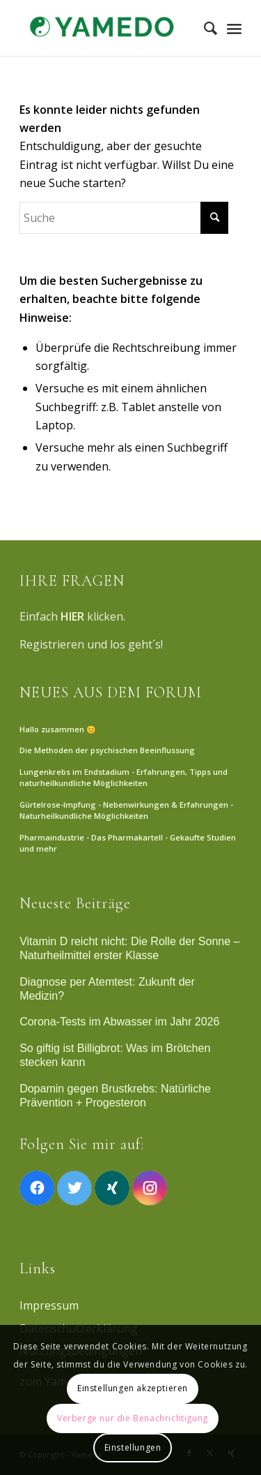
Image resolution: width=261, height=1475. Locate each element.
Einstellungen (132, 1447)
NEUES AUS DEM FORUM (110, 692)
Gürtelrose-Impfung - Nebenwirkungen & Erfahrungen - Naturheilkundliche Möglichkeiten (126, 810)
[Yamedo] (108, 28)
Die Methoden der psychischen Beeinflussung (107, 750)
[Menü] (234, 28)
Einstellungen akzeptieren (132, 1388)
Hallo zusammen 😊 (57, 729)
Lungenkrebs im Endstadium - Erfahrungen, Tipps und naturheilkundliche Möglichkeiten (123, 777)
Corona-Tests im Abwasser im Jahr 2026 (119, 1022)
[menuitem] (203, 28)
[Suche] (203, 28)
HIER (72, 616)
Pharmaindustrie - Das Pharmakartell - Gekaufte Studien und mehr (127, 843)
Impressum (49, 1305)
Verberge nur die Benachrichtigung (132, 1418)
